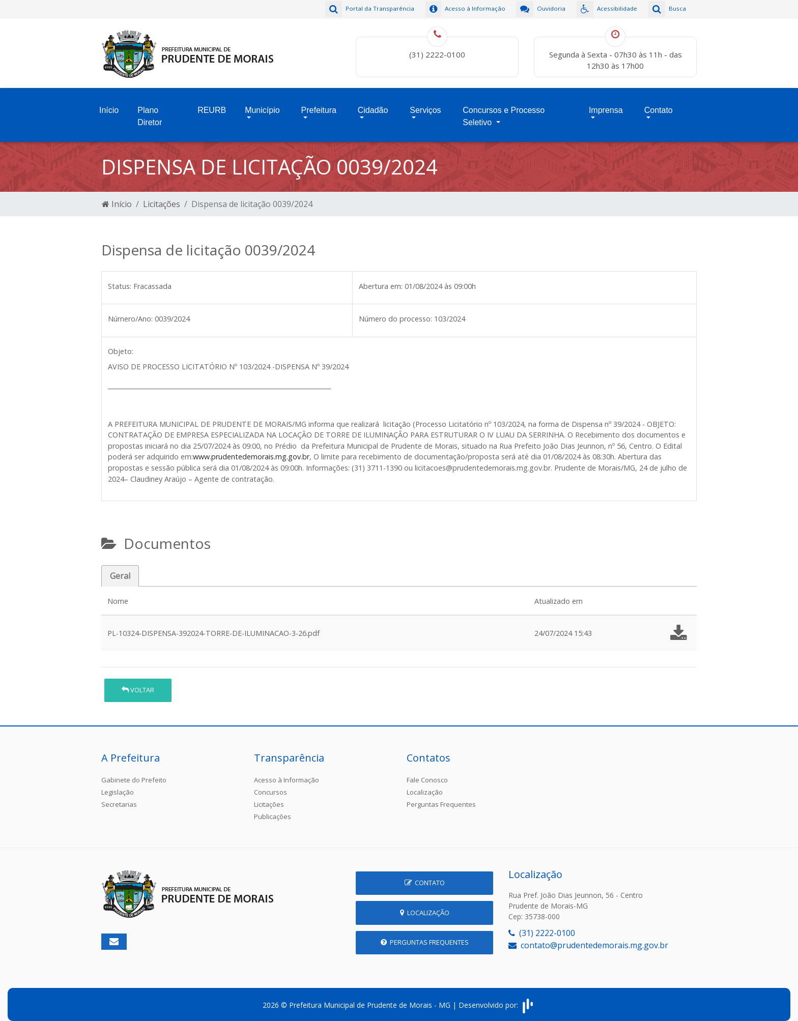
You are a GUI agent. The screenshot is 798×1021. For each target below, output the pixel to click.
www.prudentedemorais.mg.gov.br (251, 449)
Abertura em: (381, 278)
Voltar (138, 682)
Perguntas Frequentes (441, 796)
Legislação (117, 784)
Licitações (161, 196)
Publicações (272, 808)
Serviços (425, 105)
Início (109, 105)
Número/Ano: (130, 311)
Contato (658, 105)
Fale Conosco (427, 772)
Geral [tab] (120, 568)
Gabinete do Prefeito (133, 772)
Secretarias (119, 796)
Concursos (270, 784)
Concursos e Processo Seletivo (504, 111)
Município (262, 105)
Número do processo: (395, 311)
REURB (211, 105)
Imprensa (606, 105)
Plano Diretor (149, 111)
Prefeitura (318, 105)
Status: (119, 278)
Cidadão (373, 105)
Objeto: (120, 344)
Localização (425, 784)
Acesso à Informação (286, 772)
